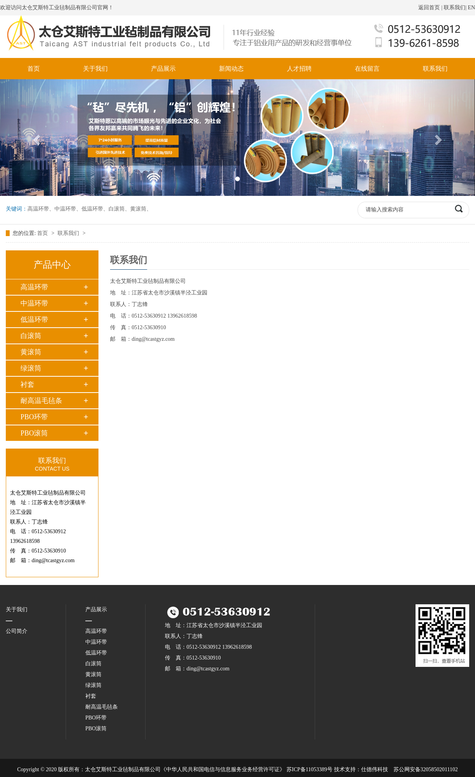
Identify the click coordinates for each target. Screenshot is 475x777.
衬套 (27, 384)
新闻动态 (231, 68)
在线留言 (367, 68)
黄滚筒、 (141, 209)
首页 (33, 68)
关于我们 (95, 68)
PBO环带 (34, 417)
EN (471, 7)
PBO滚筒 (34, 433)
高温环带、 (40, 209)
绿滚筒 (30, 368)
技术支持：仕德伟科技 (361, 769)
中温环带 (34, 303)
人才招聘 (299, 68)
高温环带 (34, 287)
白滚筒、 (119, 209)
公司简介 (16, 631)
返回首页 (429, 7)
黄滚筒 (30, 352)
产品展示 (163, 68)
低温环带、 (95, 209)
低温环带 (34, 319)
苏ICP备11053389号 (309, 769)
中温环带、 (67, 209)
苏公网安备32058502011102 (426, 769)
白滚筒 (30, 336)
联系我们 (454, 7)
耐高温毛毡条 (41, 401)
